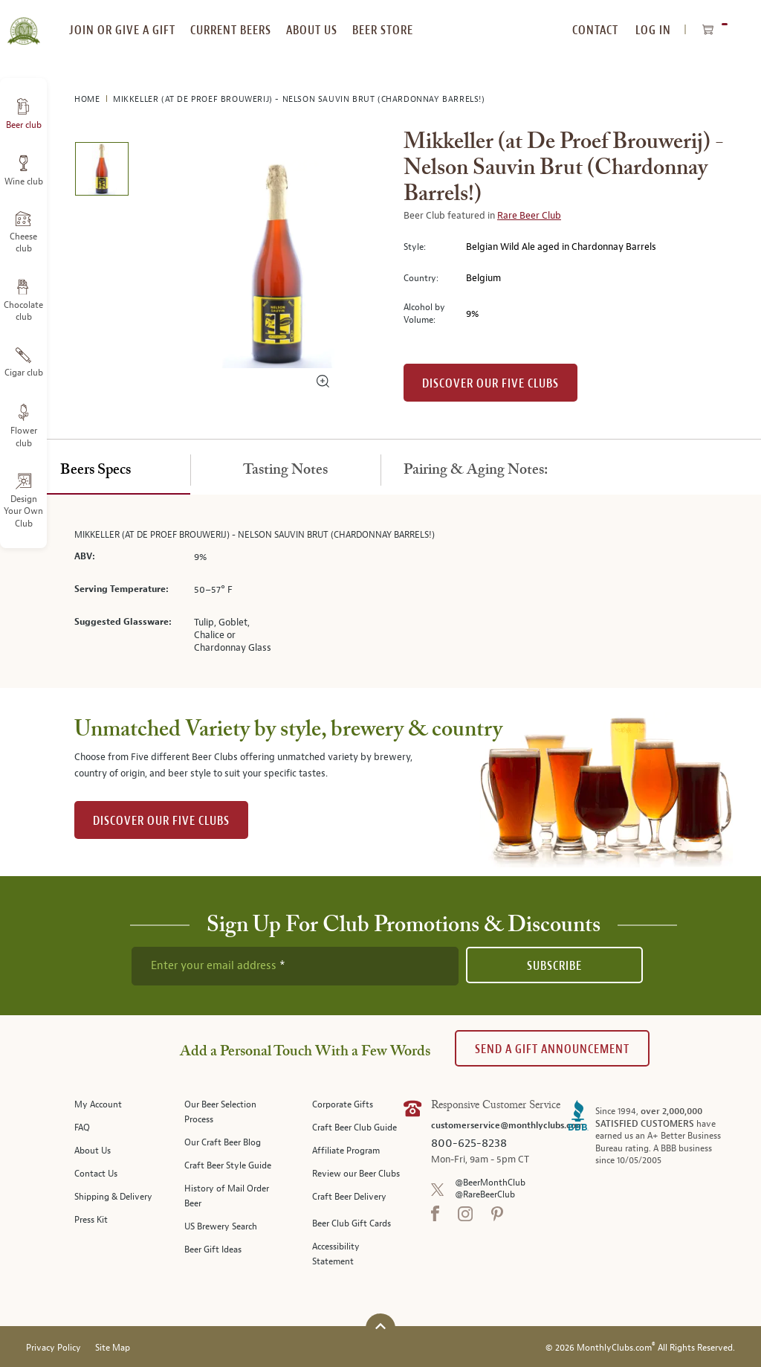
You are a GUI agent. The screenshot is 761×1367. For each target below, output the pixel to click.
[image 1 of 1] (101, 171)
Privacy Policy (53, 1348)
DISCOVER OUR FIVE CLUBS (161, 820)
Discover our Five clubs (490, 383)
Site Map (112, 1348)
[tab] (95, 471)
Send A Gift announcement (552, 1049)
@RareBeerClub (485, 1194)
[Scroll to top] (380, 1326)
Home (88, 99)
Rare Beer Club (529, 216)
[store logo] (23, 22)
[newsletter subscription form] (295, 966)
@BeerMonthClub (490, 1183)
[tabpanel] (380, 591)
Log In (653, 30)
